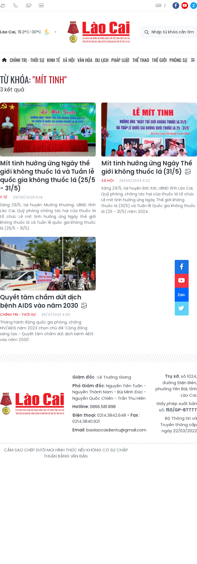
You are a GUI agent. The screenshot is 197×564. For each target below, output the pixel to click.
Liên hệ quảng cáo (41, 5)
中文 (165, 6)
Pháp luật (120, 60)
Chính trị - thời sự (27, 60)
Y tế (3, 197)
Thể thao (140, 60)
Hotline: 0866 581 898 (15, 5)
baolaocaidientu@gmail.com (116, 430)
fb (176, 5)
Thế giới (159, 60)
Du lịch (102, 60)
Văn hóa (84, 60)
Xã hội (69, 60)
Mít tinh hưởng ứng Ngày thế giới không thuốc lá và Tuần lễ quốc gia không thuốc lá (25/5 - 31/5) (47, 176)
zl (193, 5)
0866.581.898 (103, 406)
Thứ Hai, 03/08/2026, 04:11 (3, 5)
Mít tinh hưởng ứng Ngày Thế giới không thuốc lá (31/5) (146, 167)
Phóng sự (178, 60)
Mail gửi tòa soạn (28, 5)
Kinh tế (53, 60)
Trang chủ (4, 60)
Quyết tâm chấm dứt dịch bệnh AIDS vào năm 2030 (43, 301)
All (193, 60)
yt (184, 5)
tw (182, 308)
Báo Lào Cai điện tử (98, 32)
